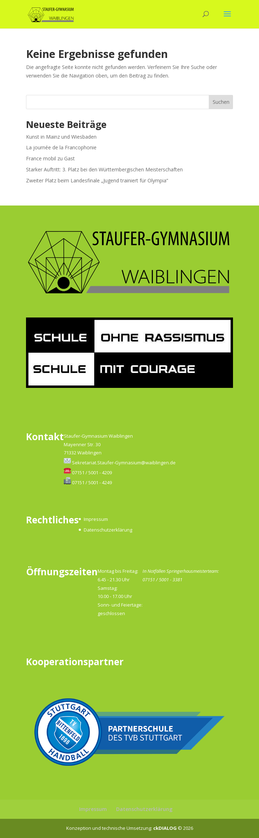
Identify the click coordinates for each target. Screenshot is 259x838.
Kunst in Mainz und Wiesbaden (61, 136)
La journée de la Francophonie (61, 147)
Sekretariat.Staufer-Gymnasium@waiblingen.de (124, 462)
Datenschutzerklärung (108, 530)
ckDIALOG (165, 828)
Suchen (221, 101)
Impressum (96, 519)
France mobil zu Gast (50, 158)
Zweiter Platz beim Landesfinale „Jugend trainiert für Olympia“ (97, 180)
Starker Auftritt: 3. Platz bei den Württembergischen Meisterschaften (104, 169)
